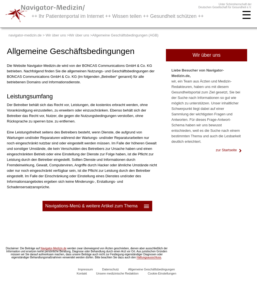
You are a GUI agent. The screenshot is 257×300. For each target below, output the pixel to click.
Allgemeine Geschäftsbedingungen (151, 269)
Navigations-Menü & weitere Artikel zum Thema (97, 206)
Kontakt (82, 273)
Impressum (85, 269)
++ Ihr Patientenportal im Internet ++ (118, 16)
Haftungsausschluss (149, 257)
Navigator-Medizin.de (54, 248)
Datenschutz (110, 269)
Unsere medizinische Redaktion (117, 273)
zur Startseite (229, 150)
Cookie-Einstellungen (162, 273)
